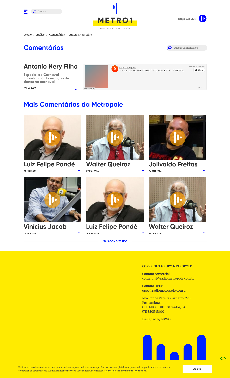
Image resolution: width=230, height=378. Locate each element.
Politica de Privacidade (134, 371)
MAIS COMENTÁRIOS (115, 241)
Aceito (197, 369)
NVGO (166, 319)
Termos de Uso (112, 371)
